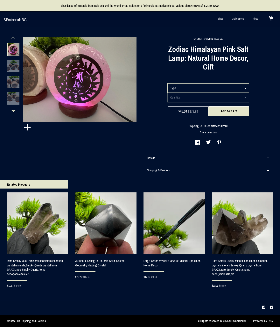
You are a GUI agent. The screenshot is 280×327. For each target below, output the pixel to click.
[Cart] (271, 19)
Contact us (13, 321)
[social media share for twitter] (208, 143)
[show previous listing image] (13, 38)
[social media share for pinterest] (219, 143)
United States (211, 126)
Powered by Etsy (263, 321)
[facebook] (264, 307)
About (256, 18)
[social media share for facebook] (197, 143)
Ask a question (208, 132)
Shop (220, 18)
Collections (238, 18)
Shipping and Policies (33, 321)
